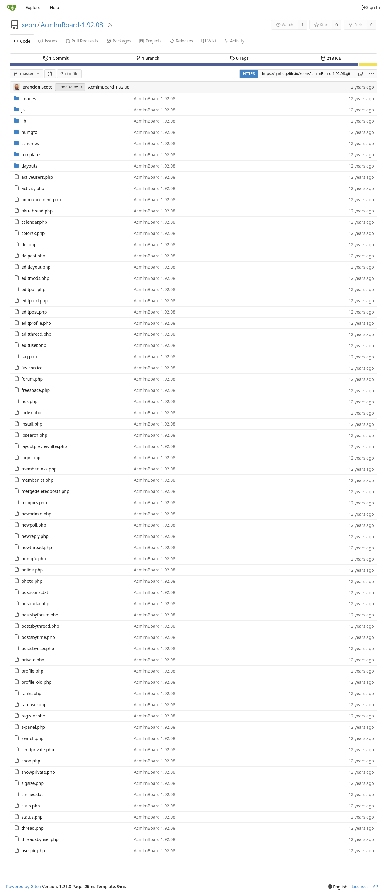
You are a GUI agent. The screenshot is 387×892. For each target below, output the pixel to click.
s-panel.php (33, 727)
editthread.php (36, 334)
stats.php (31, 806)
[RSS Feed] (110, 25)
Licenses (360, 886)
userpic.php (33, 850)
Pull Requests (81, 41)
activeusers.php (37, 177)
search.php (33, 738)
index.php (32, 412)
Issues (47, 41)
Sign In (370, 7)
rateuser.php (34, 704)
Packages (118, 41)
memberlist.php (37, 480)
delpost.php (34, 256)
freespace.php (36, 390)
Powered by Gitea (23, 886)
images (29, 98)
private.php (33, 660)
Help (54, 7)
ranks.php (32, 693)
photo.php (32, 581)
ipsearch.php (34, 435)
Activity (234, 41)
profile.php (32, 671)
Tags (239, 58)
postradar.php (35, 603)
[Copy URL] (360, 73)
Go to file (69, 73)
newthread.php (37, 547)
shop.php (31, 761)
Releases (181, 41)
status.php (32, 817)
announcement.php (41, 199)
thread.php (33, 828)
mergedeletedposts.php (46, 491)
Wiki (208, 41)
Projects (150, 41)
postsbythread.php (40, 626)
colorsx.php (33, 233)
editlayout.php (36, 267)
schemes (30, 143)
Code (22, 41)
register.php (33, 716)
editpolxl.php (35, 301)
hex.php (30, 401)
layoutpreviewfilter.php (44, 446)
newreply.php (35, 536)
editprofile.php (36, 323)
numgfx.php (34, 558)
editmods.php (35, 278)
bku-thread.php (37, 211)
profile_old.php (37, 682)
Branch (148, 58)
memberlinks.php (39, 469)
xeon (29, 25)
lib (24, 121)
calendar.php (34, 222)
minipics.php (34, 502)
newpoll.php (34, 525)
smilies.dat (32, 794)
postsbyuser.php (38, 648)
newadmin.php (37, 514)
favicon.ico (32, 368)
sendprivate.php (38, 749)
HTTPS (249, 73)
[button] (50, 73)
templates (32, 155)
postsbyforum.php (40, 615)
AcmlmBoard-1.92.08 (72, 25)
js (23, 110)
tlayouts (30, 166)
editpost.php (34, 312)
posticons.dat (35, 592)
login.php (31, 457)
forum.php (32, 379)
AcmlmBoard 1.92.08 (108, 87)
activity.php (33, 188)
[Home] (11, 7)
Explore (32, 7)
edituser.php (34, 345)
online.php (32, 570)
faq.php (29, 356)
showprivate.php (38, 772)
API (376, 886)
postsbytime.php (38, 637)
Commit (56, 58)
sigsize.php (33, 783)
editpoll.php (34, 289)
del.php (29, 244)
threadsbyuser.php (40, 839)
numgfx (29, 132)
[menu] (371, 73)
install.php (32, 424)
